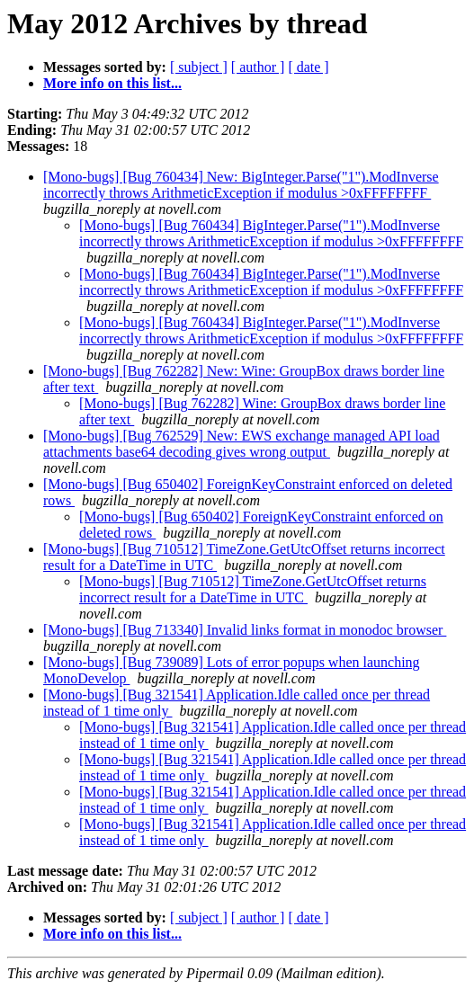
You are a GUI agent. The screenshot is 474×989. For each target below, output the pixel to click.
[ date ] (308, 67)
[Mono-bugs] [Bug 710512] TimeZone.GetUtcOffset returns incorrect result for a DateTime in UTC (252, 589)
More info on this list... (112, 83)
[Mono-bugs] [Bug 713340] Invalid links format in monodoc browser (244, 629)
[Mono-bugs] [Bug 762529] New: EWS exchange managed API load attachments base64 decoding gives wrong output (241, 443)
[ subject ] (199, 67)
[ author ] (258, 67)
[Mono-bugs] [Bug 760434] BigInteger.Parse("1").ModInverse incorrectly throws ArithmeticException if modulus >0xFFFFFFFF (271, 233)
